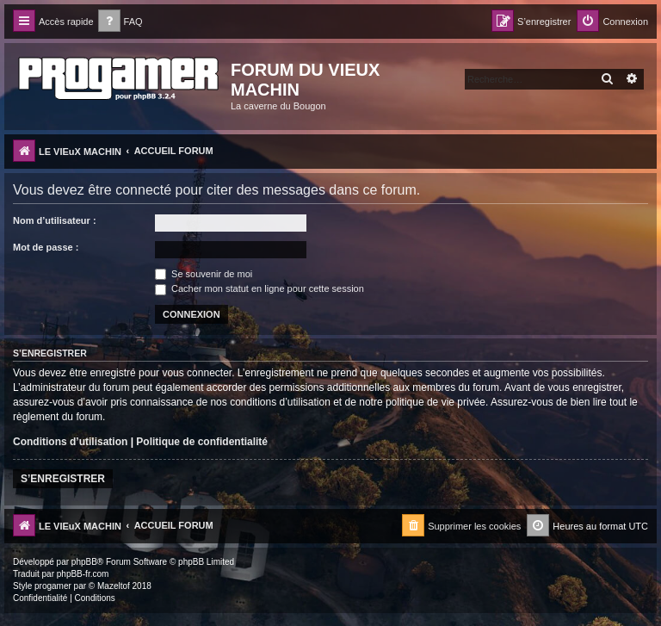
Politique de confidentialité (202, 442)
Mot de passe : (45, 247)
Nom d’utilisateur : (54, 220)
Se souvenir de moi (203, 274)
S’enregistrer (63, 479)
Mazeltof (113, 586)
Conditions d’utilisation (70, 442)
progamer (52, 586)
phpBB (84, 562)
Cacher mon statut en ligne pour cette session (259, 288)
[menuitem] (120, 21)
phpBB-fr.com (83, 574)
